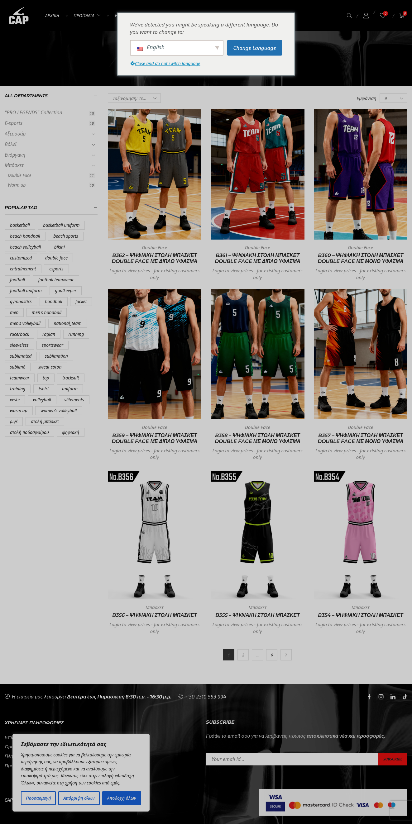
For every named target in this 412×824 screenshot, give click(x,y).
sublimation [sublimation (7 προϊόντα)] (56, 356)
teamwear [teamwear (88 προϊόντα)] (19, 378)
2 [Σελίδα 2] (243, 654)
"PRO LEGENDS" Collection (33, 112)
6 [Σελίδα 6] (272, 654)
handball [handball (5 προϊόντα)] (53, 301)
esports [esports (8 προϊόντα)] (56, 269)
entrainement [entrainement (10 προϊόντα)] (23, 269)
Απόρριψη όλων (79, 798)
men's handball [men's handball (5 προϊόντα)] (46, 312)
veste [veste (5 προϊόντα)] (15, 399)
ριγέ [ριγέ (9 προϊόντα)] (13, 421)
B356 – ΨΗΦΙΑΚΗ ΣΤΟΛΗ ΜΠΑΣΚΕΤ (154, 615)
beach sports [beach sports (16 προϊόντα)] (65, 236)
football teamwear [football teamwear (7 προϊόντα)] (56, 280)
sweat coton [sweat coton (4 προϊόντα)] (49, 367)
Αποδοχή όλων (121, 798)
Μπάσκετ (14, 165)
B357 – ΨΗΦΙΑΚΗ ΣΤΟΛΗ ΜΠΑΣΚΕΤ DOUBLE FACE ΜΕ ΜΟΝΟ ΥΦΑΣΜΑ (360, 438)
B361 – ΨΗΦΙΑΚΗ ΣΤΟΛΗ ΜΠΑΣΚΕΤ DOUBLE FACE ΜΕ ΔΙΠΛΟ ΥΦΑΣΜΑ (257, 258)
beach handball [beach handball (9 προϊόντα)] (25, 236)
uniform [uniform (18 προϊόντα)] (70, 389)
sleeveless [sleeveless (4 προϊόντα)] (19, 345)
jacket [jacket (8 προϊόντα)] (81, 301)
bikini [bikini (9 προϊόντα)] (59, 247)
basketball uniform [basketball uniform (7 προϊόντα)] (61, 225)
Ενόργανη (15, 154)
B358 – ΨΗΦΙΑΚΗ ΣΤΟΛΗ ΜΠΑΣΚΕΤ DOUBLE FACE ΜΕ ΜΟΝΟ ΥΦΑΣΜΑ (257, 438)
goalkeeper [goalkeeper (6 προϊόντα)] (65, 290)
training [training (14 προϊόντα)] (17, 389)
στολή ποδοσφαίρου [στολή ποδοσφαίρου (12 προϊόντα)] (29, 432)
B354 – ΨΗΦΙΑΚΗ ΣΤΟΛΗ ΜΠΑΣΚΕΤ (360, 615)
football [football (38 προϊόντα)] (17, 280)
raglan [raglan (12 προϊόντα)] (48, 334)
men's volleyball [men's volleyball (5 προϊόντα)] (25, 323)
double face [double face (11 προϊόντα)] (56, 258)
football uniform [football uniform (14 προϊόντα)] (26, 290)
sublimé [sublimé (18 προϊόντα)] (17, 367)
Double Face (19, 175)
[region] (81, 773)
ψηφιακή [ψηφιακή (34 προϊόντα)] (70, 432)
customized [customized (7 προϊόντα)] (21, 258)
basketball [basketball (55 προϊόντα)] (20, 225)
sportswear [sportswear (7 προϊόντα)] (52, 345)
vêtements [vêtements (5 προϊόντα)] (74, 399)
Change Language (254, 47)
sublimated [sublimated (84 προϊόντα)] (20, 356)
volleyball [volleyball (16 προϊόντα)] (42, 399)
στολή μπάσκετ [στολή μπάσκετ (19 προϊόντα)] (45, 421)
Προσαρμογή (38, 798)
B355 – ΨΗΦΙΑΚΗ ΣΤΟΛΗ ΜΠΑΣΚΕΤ (257, 615)
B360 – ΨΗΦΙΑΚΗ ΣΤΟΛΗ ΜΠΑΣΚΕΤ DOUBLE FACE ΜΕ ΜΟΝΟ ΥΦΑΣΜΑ (360, 258)
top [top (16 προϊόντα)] (46, 378)
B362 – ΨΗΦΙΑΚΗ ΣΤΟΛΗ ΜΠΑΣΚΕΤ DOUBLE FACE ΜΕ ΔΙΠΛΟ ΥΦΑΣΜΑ (154, 258)
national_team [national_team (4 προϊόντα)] (67, 323)
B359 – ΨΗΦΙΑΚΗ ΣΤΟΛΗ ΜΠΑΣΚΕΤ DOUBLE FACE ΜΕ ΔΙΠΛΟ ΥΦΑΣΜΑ (154, 438)
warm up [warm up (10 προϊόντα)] (18, 410)
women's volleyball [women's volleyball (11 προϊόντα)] (59, 410)
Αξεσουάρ (15, 133)
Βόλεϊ (11, 144)
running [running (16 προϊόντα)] (76, 334)
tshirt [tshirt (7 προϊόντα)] (44, 389)
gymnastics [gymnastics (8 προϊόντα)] (21, 301)
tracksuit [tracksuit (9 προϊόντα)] (70, 378)
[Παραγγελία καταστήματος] (134, 98)
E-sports (13, 123)
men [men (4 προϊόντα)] (14, 312)
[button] (349, 16)
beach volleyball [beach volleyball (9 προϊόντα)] (25, 247)
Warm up (17, 185)
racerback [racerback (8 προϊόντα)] (19, 334)
